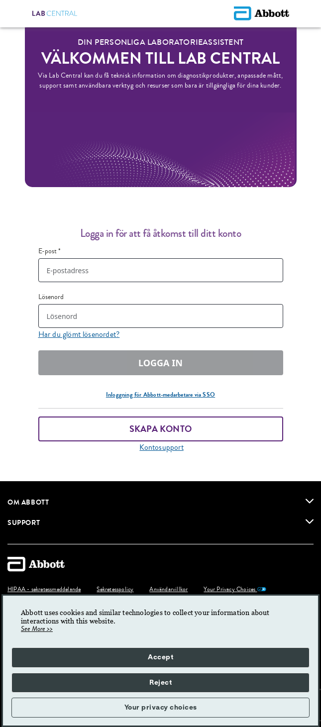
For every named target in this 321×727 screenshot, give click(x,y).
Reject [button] (160, 682)
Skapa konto (160, 428)
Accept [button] (160, 657)
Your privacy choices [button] (160, 707)
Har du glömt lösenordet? (79, 334)
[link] (310, 501)
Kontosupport (161, 447)
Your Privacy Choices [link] (235, 590)
